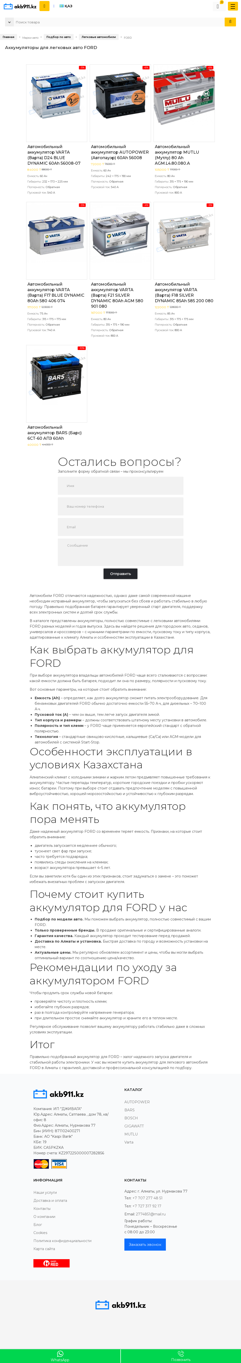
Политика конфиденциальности (62, 1241)
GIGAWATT (134, 1126)
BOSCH (131, 1118)
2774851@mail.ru (151, 1214)
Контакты (42, 1208)
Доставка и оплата (50, 1200)
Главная (8, 37)
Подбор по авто (58, 37)
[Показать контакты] (44, 6)
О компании (44, 1216)
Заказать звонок (145, 1244)
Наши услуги (45, 1192)
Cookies (40, 1232)
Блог (37, 1224)
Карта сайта (44, 1249)
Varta (128, 1142)
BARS (129, 1110)
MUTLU (131, 1134)
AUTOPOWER (137, 1102)
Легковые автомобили (99, 37)
